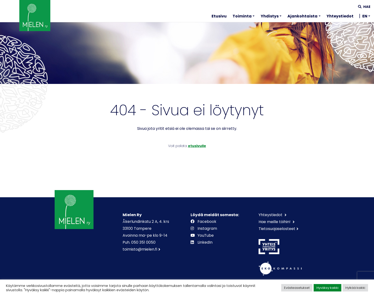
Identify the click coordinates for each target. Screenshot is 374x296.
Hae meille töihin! (275, 222)
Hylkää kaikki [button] (355, 287)
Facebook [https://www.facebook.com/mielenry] (204, 221)
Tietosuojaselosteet (277, 228)
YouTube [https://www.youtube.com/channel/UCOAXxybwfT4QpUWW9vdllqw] (203, 235)
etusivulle (197, 145)
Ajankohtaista (302, 16)
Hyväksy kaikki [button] (327, 287)
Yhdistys (270, 16)
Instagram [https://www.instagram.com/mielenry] (204, 228)
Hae (364, 6)
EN (364, 16)
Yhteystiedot (340, 16)
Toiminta (242, 16)
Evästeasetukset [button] (297, 287)
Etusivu (219, 16)
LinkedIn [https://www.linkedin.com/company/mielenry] (202, 242)
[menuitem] (219, 17)
